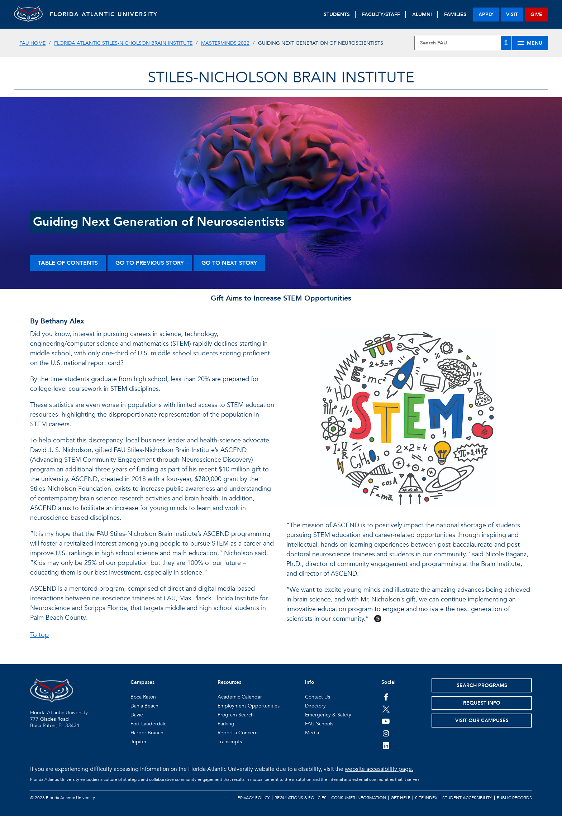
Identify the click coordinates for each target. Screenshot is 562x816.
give (536, 14)
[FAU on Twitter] (385, 708)
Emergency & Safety (328, 714)
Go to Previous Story (149, 263)
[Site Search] (462, 43)
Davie (136, 714)
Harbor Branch (146, 732)
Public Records (514, 798)
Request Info (481, 703)
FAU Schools (319, 723)
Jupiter (138, 741)
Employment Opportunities (249, 705)
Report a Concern (238, 732)
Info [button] (309, 682)
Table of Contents (68, 263)
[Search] (506, 43)
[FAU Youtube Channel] (385, 721)
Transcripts (230, 741)
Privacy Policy (254, 798)
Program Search (236, 714)
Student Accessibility (467, 798)
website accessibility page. (379, 769)
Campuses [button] (142, 682)
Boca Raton (143, 696)
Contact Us (317, 696)
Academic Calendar (240, 696)
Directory (315, 705)
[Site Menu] (530, 43)
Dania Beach (144, 705)
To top (39, 634)
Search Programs (482, 685)
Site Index (426, 798)
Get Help (400, 798)
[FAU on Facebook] (385, 696)
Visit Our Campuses (482, 720)
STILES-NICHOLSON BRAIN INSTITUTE (281, 77)
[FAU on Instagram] (385, 733)
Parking (226, 723)
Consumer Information (358, 798)
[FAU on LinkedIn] (385, 745)
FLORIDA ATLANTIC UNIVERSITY (104, 14)
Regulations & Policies (301, 798)
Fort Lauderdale (148, 723)
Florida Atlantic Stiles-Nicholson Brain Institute (123, 43)
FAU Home (32, 43)
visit (512, 14)
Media (312, 732)
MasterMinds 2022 (225, 43)
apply (486, 14)
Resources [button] (229, 682)
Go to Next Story (229, 263)
